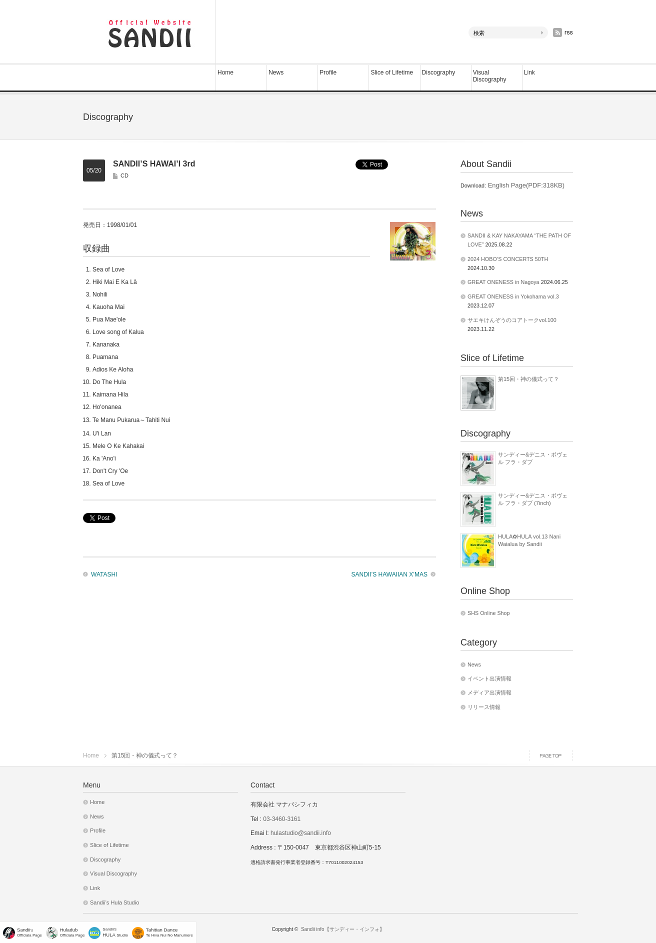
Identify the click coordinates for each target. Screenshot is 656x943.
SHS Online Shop (489, 613)
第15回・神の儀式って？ (528, 379)
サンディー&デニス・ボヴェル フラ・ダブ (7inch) (533, 499)
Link (529, 72)
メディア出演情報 (490, 693)
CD (124, 175)
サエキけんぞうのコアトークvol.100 (512, 320)
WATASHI (104, 574)
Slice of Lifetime (391, 72)
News (276, 72)
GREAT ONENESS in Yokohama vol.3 (513, 297)
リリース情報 (484, 707)
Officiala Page (72, 932)
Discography (439, 72)
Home (226, 72)
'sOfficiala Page (29, 932)
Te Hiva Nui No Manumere (169, 932)
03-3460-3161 (281, 819)
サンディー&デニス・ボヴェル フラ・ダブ (533, 458)
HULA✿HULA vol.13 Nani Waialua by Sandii (529, 540)
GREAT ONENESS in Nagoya (504, 282)
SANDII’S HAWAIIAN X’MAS (390, 574)
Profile (328, 72)
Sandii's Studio (115, 932)
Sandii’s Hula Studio (114, 903)
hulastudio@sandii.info (300, 833)
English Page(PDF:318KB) (525, 185)
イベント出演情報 (490, 679)
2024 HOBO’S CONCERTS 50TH (508, 259)
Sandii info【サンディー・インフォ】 (342, 929)
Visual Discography (489, 76)
